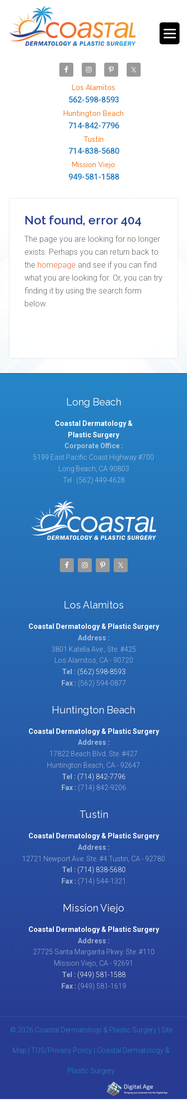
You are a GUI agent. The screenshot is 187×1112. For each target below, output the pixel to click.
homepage (56, 265)
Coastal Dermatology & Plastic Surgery (72, 31)
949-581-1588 (93, 170)
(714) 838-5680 (101, 870)
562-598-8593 (93, 93)
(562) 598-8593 (101, 672)
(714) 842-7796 (101, 777)
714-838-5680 (93, 145)
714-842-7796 (93, 119)
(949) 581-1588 (101, 975)
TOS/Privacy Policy (61, 1050)
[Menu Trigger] (170, 33)
